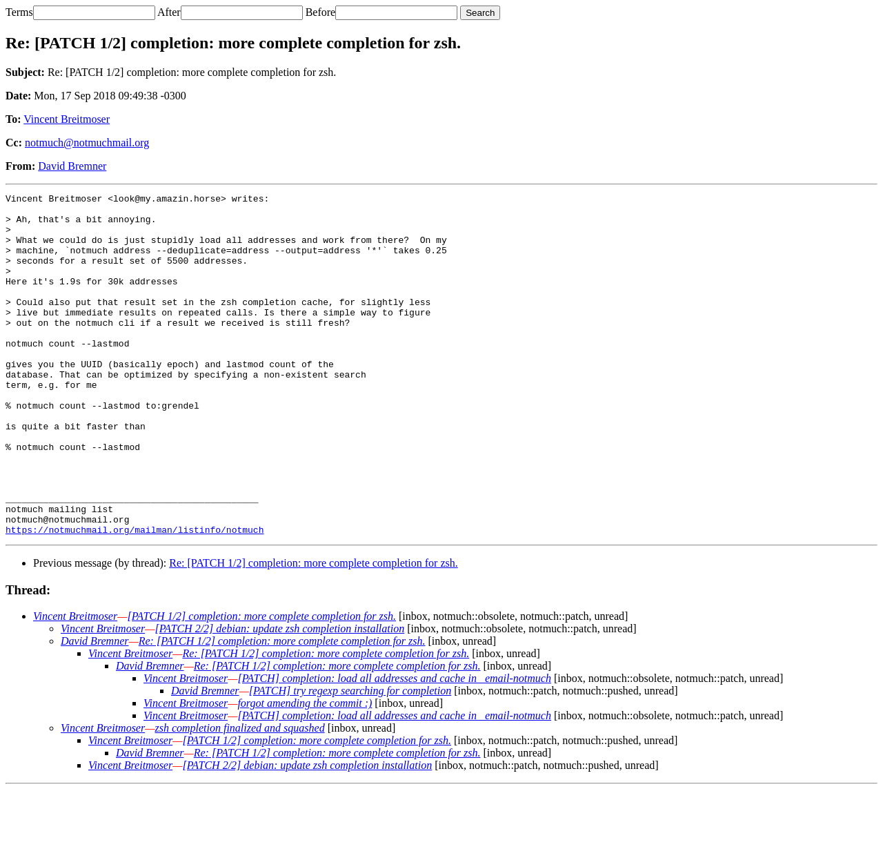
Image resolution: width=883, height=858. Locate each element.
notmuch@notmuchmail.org (87, 142)
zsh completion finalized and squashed (239, 796)
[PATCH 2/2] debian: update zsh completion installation (279, 697)
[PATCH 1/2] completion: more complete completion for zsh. (261, 684)
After (169, 12)
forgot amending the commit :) (304, 771)
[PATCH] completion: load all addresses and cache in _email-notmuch (393, 746)
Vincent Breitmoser (66, 119)
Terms (19, 12)
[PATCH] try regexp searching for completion (350, 759)
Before (321, 12)
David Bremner (72, 166)
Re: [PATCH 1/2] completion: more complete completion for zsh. (313, 631)
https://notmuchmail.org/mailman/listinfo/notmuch (135, 598)
